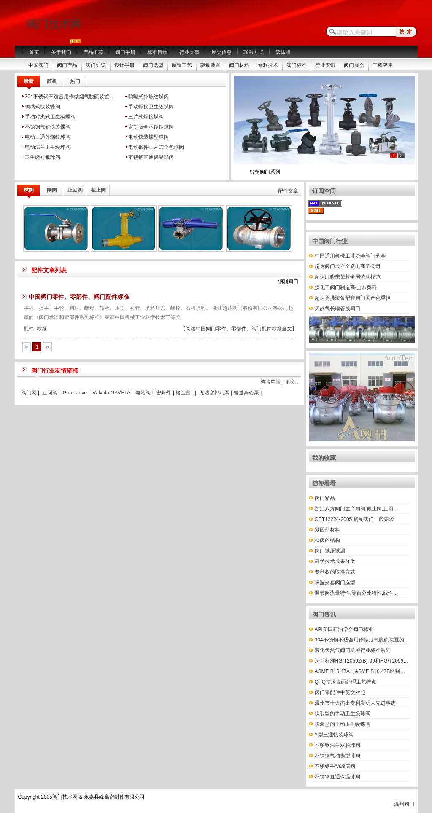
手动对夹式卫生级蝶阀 (50, 117)
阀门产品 (67, 65)
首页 (34, 52)
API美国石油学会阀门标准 (344, 629)
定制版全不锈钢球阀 (151, 127)
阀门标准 (296, 65)
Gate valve (75, 393)
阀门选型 (153, 65)
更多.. (291, 382)
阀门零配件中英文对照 (340, 692)
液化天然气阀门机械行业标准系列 (353, 650)
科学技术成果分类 (335, 561)
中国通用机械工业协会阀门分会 (350, 256)
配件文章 (288, 191)
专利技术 (268, 65)
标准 (42, 329)
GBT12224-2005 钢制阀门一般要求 (354, 519)
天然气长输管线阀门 (337, 308)
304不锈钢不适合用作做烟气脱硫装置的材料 (364, 640)
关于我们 (61, 52)
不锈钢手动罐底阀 (335, 766)
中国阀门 (38, 65)
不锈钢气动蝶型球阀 (337, 756)
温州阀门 (404, 804)
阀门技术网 (54, 24)
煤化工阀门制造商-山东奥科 (346, 287)
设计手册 (124, 65)
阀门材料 (239, 65)
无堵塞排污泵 (214, 393)
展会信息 (221, 52)
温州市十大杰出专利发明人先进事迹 (355, 703)
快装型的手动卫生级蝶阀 (342, 724)
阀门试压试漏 (330, 551)
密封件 (163, 393)
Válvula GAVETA (111, 393)
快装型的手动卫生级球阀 (342, 713)
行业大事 (189, 52)
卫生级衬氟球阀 (42, 157)
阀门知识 (96, 65)
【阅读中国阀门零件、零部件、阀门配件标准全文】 (239, 329)
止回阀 (49, 393)
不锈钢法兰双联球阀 (337, 745)
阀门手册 (125, 52)
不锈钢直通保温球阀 (151, 157)
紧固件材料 (327, 530)
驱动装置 (210, 65)
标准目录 (157, 52)
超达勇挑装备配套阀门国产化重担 (353, 298)
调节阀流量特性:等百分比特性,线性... (356, 593)
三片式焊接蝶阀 (146, 117)
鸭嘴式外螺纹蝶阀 (148, 96)
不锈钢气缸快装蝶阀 (47, 127)
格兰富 (183, 393)
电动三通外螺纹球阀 (47, 137)
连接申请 (271, 382)
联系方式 (253, 52)
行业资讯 (325, 65)
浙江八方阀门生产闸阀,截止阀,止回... (356, 509)
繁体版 (283, 52)
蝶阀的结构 (327, 540)
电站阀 (143, 393)
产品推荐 (93, 52)
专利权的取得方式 (335, 572)
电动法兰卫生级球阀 (47, 147)
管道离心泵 (246, 393)
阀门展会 (354, 65)
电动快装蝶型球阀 (148, 137)
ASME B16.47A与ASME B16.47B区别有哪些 (365, 671)
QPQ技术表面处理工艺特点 (346, 682)
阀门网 (29, 393)
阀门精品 (325, 498)
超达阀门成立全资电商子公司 (348, 266)
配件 (29, 329)
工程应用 (383, 65)
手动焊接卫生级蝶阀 (151, 107)
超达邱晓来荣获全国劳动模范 (348, 277)
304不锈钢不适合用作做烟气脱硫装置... (69, 96)
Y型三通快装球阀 (334, 735)
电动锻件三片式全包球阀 (156, 147)
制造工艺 (182, 65)
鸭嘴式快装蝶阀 (42, 107)
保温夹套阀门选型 (335, 582)
